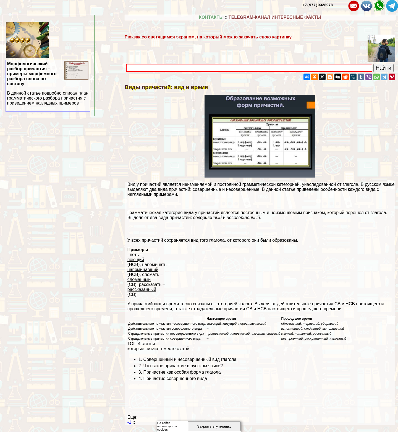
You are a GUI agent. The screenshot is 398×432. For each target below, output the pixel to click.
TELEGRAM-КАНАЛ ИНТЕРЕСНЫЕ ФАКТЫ (275, 17)
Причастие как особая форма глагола (182, 372)
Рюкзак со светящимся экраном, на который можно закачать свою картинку (208, 37)
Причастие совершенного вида (175, 378)
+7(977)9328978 (318, 4)
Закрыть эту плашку (214, 426)
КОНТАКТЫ (211, 17)
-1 (129, 422)
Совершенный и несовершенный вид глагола (190, 359)
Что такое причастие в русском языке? (183, 365)
